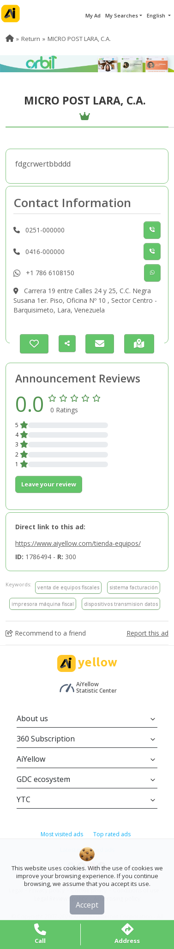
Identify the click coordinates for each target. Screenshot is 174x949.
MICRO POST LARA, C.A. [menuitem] (79, 39)
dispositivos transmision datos (121, 603)
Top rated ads (112, 834)
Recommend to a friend (46, 633)
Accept (87, 905)
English (157, 15)
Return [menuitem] (30, 39)
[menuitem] (10, 39)
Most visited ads (62, 834)
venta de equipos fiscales (68, 587)
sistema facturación (133, 587)
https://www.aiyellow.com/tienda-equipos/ (78, 543)
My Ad (93, 15)
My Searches (121, 15)
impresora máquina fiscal (43, 603)
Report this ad (147, 633)
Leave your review (48, 484)
